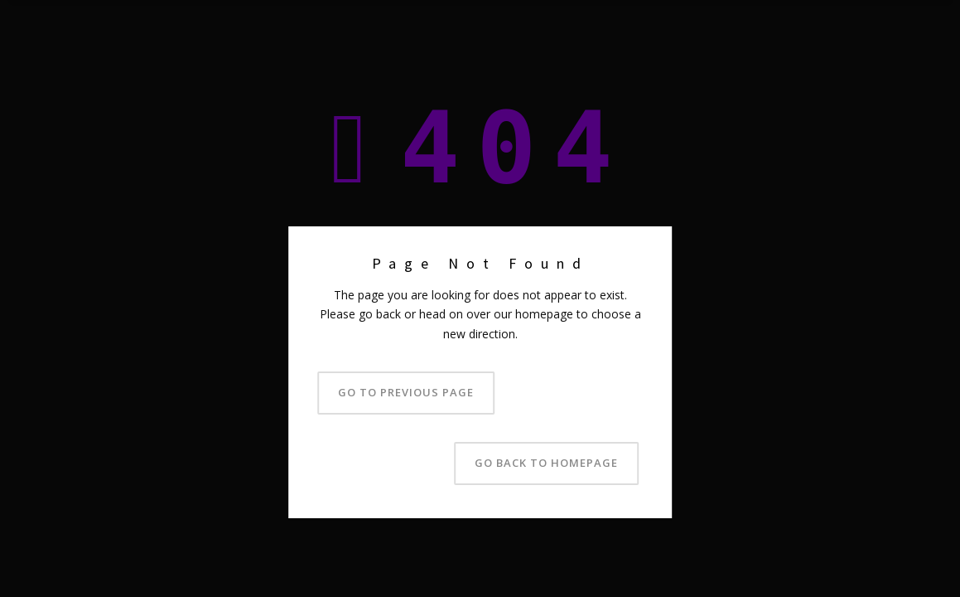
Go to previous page (406, 392)
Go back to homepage (546, 462)
